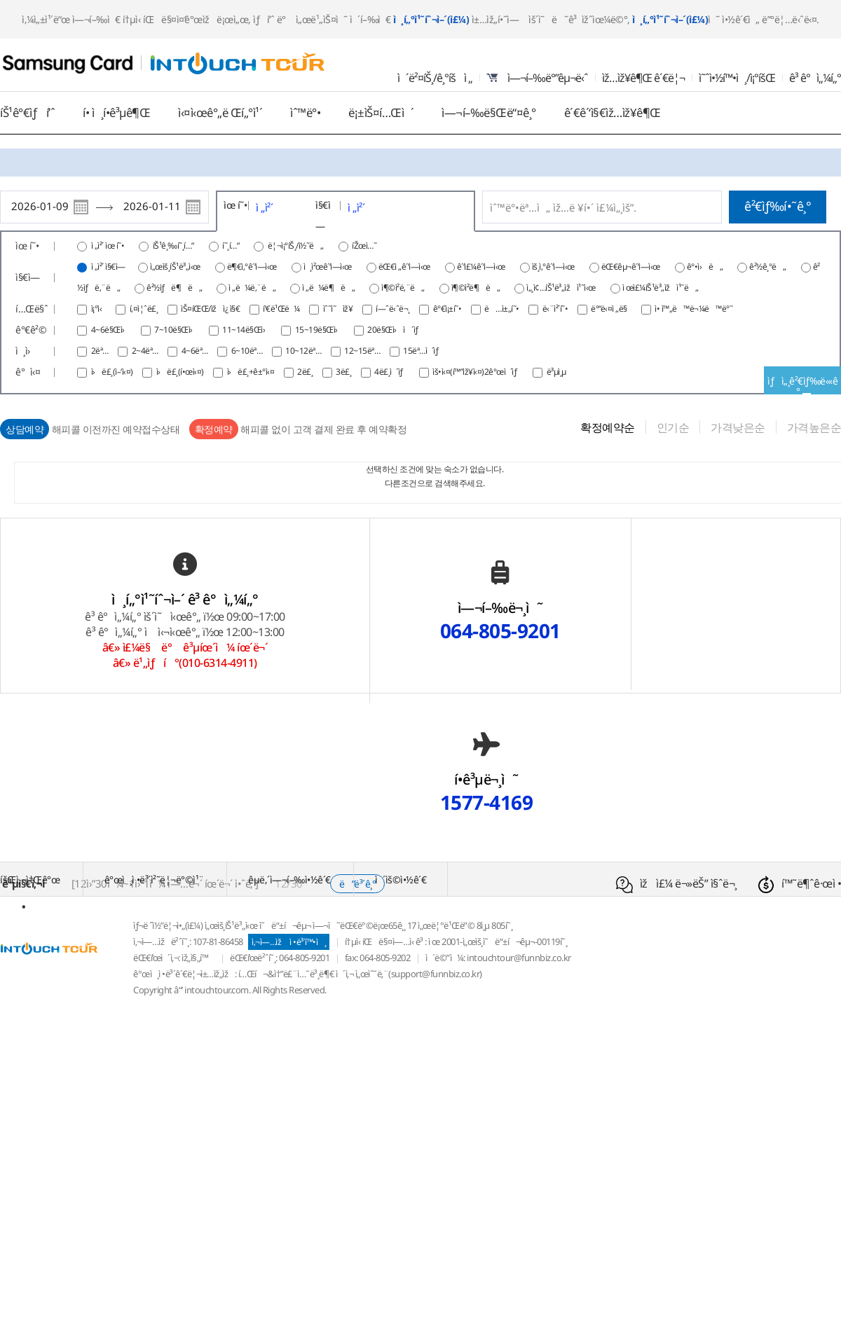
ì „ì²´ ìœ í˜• (108, 245)
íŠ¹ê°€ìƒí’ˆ (27, 112)
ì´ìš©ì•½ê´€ (400, 879)
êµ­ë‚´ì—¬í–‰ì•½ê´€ (289, 879)
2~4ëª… (146, 351)
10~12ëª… (304, 351)
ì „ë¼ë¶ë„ (328, 288)
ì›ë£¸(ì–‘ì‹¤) (113, 372)
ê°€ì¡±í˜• (448, 309)
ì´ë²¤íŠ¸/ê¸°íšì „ (434, 77)
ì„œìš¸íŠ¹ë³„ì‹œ (175, 267)
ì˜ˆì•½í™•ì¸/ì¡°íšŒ (737, 77)
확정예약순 (607, 427)
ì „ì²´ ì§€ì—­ (108, 267)
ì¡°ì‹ (100, 309)
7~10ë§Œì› (177, 330)
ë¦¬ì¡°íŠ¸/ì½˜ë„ (297, 245)
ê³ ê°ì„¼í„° (815, 77)
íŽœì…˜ (365, 245)
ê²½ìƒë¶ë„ (174, 288)
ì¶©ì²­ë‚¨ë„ (403, 288)
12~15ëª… (363, 351)
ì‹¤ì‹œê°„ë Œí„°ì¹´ (220, 112)
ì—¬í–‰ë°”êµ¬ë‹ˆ (537, 77)
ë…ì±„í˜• (502, 309)
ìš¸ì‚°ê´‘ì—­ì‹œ (553, 267)
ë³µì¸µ (556, 372)
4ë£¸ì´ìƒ (392, 372)
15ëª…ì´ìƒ (424, 351)
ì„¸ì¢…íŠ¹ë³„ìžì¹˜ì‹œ (561, 288)
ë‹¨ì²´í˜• (556, 309)
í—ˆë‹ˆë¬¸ (393, 309)
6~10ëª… (247, 351)
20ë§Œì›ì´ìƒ (396, 330)
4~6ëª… (196, 351)
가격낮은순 (738, 427)
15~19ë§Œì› (320, 330)
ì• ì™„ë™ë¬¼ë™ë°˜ (693, 309)
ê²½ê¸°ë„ (767, 267)
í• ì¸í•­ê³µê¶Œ (116, 112)
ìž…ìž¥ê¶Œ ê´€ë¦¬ (643, 77)
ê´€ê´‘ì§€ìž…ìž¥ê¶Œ (612, 112)
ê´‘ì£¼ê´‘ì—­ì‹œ (481, 267)
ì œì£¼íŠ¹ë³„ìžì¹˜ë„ (660, 288)
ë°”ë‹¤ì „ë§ (612, 309)
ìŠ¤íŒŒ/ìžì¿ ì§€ (211, 309)
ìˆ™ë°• (305, 112)
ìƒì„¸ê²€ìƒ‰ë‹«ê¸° (802, 384)
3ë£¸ (344, 372)
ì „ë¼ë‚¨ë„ (251, 288)
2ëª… (101, 351)
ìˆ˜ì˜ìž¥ (339, 309)
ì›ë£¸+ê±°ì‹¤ (251, 372)
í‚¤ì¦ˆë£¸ (145, 309)
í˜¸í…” (231, 245)
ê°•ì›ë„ (705, 267)
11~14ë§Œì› (247, 330)
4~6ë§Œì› (112, 330)
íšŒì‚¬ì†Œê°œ (30, 879)
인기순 (673, 427)
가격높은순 (814, 427)
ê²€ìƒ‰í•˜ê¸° (777, 206)
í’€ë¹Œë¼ (282, 309)
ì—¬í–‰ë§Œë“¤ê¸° (489, 112)
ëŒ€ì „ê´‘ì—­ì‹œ (404, 267)
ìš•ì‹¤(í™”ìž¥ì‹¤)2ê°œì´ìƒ (478, 372)
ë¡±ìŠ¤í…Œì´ (380, 112)
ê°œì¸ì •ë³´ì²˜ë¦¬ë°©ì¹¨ (154, 879)
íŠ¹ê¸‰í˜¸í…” (174, 245)
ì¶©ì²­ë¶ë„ (475, 288)
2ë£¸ (306, 372)
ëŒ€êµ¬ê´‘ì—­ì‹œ (630, 267)
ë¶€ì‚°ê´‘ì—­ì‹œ (252, 267)
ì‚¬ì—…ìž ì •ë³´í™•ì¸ (289, 942)
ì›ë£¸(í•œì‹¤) (181, 372)
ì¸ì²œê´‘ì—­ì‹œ (327, 267)
